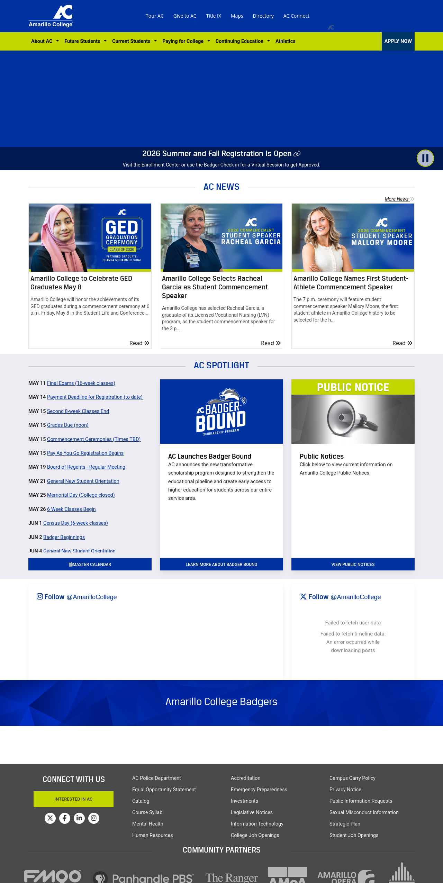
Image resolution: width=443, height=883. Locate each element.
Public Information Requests (360, 801)
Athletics (285, 41)
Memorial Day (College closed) (81, 495)
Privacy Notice (345, 790)
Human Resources (152, 835)
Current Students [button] (132, 41)
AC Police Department (156, 778)
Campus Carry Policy (352, 778)
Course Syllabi (148, 813)
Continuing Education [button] (241, 41)
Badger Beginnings (64, 537)
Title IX (213, 15)
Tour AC (155, 15)
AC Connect (296, 15)
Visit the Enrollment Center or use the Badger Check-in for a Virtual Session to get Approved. (221, 165)
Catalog (141, 801)
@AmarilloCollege (91, 597)
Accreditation (245, 778)
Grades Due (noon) (68, 425)
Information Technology (257, 824)
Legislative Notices (252, 813)
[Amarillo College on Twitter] (50, 818)
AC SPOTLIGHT (221, 365)
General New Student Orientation (83, 481)
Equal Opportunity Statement (164, 790)
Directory (263, 15)
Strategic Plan (344, 824)
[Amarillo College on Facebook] (64, 818)
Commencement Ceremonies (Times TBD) (94, 439)
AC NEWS (222, 186)
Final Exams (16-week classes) (81, 383)
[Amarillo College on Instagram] (93, 818)
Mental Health (147, 824)
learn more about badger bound (221, 564)
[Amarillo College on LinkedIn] (79, 818)
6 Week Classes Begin (71, 509)
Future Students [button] (83, 41)
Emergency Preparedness (259, 790)
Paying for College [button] (184, 41)
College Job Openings (255, 835)
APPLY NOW (398, 41)
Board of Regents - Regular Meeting (86, 467)
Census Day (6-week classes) (75, 523)
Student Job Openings (353, 835)
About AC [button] (43, 41)
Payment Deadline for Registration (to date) (95, 397)
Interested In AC (74, 799)
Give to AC (185, 15)
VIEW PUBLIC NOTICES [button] (353, 564)
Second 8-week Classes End (78, 411)
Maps (237, 15)
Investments (244, 801)
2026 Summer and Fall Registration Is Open (217, 153)
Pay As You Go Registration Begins (85, 453)
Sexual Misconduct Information (364, 813)
